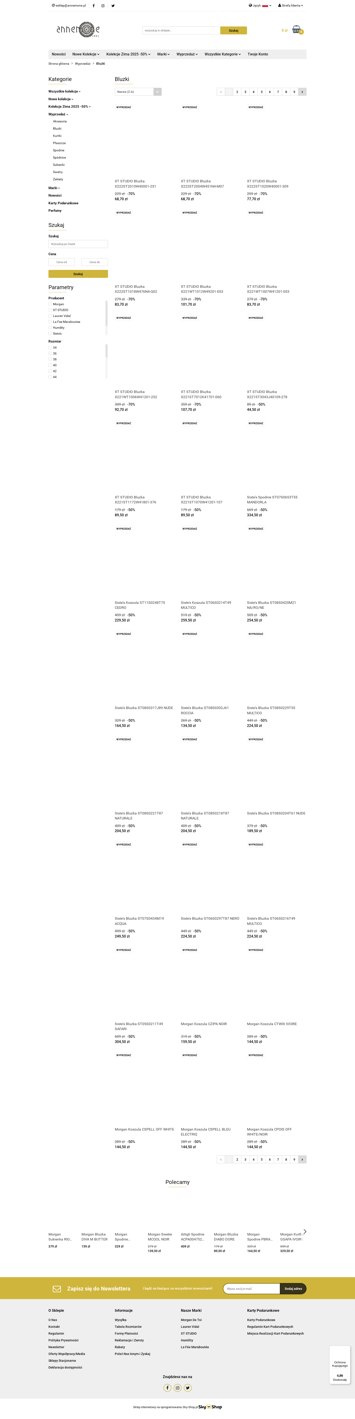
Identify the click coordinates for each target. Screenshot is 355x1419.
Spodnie (58, 150)
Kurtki (57, 136)
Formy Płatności (126, 1333)
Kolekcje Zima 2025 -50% (128, 54)
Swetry (58, 172)
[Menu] (347, 1348)
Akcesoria (60, 121)
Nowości (59, 54)
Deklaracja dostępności (65, 1367)
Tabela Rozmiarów (128, 1327)
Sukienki (59, 165)
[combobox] (138, 92)
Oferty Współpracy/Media (66, 1354)
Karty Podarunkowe (63, 203)
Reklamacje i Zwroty (129, 1340)
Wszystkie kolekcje (64, 91)
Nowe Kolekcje (86, 54)
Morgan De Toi (191, 1320)
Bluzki (57, 128)
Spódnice (59, 157)
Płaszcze (59, 143)
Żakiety (58, 179)
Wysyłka (121, 1320)
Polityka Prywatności (63, 1340)
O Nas (52, 1320)
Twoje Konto (258, 54)
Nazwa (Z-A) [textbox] (125, 91)
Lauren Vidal (190, 1327)
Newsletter (56, 1347)
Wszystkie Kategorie (223, 54)
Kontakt (54, 1327)
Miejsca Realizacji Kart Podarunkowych (275, 1333)
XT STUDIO (189, 1333)
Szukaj (78, 274)
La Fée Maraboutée (195, 1347)
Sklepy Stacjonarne (62, 1360)
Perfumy (55, 211)
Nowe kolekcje (60, 99)
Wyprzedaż (187, 54)
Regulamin (56, 1333)
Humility (187, 1340)
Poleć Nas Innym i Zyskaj (132, 1354)
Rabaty (120, 1347)
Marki (163, 54)
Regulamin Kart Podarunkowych (270, 1327)
